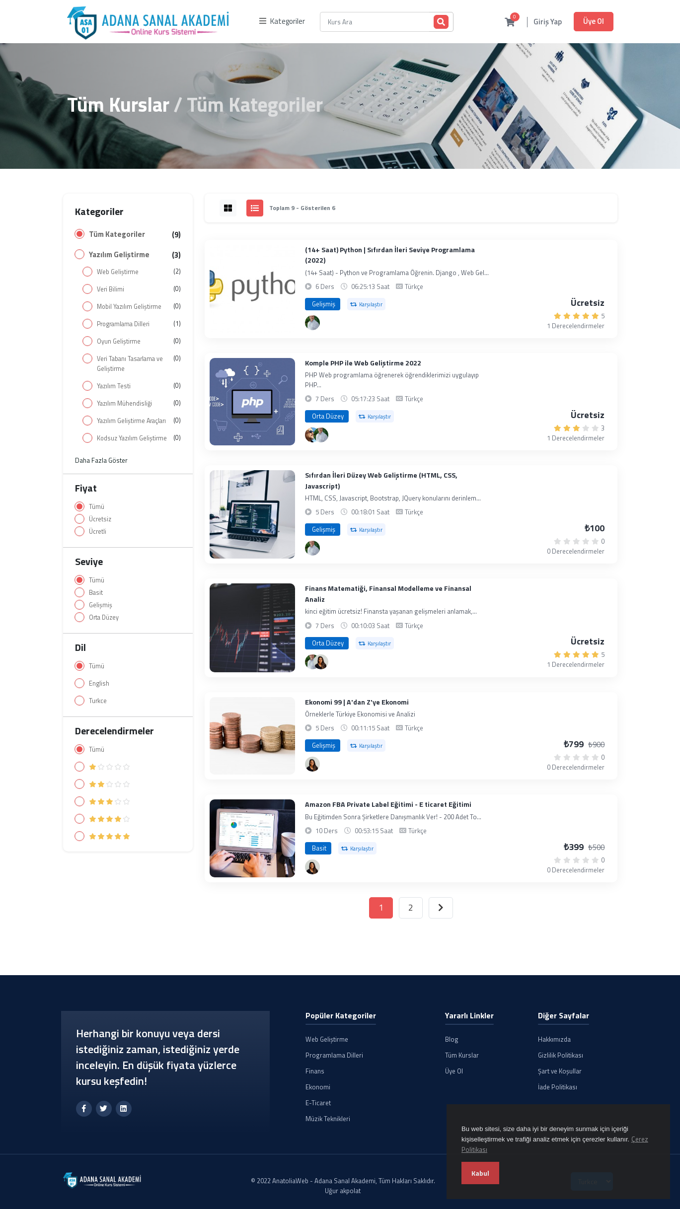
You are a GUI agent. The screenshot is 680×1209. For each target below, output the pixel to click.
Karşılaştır (366, 304)
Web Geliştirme (118, 272)
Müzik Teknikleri (327, 1119)
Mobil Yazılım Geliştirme (129, 306)
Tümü (96, 506)
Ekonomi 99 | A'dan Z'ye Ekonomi (357, 702)
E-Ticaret (318, 1103)
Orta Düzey (104, 617)
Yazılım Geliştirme (119, 255)
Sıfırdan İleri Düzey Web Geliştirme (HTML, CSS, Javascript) (381, 480)
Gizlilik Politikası (560, 1055)
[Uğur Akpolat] (312, 434)
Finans (314, 1071)
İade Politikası (557, 1087)
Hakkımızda (554, 1039)
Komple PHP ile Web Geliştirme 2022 (363, 363)
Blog (451, 1039)
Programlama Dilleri (123, 324)
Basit (96, 592)
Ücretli (97, 531)
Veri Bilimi (110, 289)
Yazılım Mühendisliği (124, 403)
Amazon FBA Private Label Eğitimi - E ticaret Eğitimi (388, 804)
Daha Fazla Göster (101, 460)
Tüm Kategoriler (117, 234)
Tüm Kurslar (118, 104)
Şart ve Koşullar (560, 1071)
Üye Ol (593, 21)
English (99, 683)
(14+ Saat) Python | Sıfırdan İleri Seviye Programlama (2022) (390, 255)
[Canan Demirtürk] (320, 661)
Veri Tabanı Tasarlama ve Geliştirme (130, 363)
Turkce (98, 701)
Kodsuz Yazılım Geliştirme (132, 438)
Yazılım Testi (114, 386)
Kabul (480, 1173)
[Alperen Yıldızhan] (312, 322)
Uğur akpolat (343, 1191)
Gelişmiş (100, 605)
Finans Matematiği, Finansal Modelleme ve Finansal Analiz (388, 593)
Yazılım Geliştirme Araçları (131, 421)
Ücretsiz (100, 519)
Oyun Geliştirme (119, 341)
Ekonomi (317, 1087)
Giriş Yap (547, 22)
